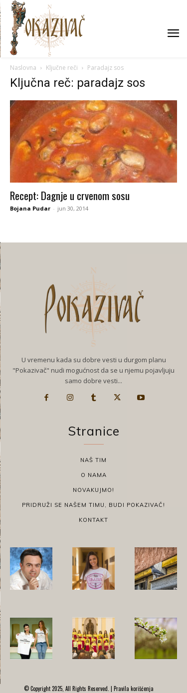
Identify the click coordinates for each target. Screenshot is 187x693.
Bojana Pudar (30, 208)
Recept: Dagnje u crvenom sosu (70, 195)
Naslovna (23, 67)
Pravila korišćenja (133, 689)
